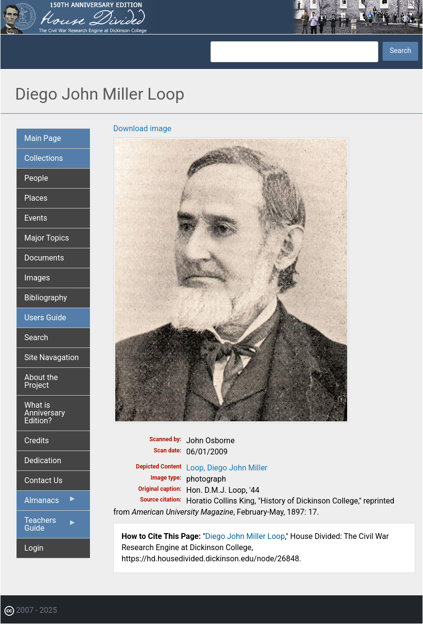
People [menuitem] (36, 178)
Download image (142, 128)
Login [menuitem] (33, 548)
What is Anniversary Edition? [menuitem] (44, 412)
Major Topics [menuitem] (46, 238)
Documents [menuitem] (44, 257)
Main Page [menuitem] (42, 138)
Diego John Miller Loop (245, 536)
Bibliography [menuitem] (45, 297)
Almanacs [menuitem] (50, 502)
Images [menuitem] (37, 277)
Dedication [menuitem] (42, 460)
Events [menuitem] (35, 218)
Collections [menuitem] (43, 158)
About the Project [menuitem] (41, 381)
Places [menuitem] (36, 198)
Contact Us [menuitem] (43, 480)
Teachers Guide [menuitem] (50, 527)
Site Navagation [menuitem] (51, 357)
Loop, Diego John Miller (226, 467)
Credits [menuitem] (36, 440)
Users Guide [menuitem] (45, 317)
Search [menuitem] (36, 337)
